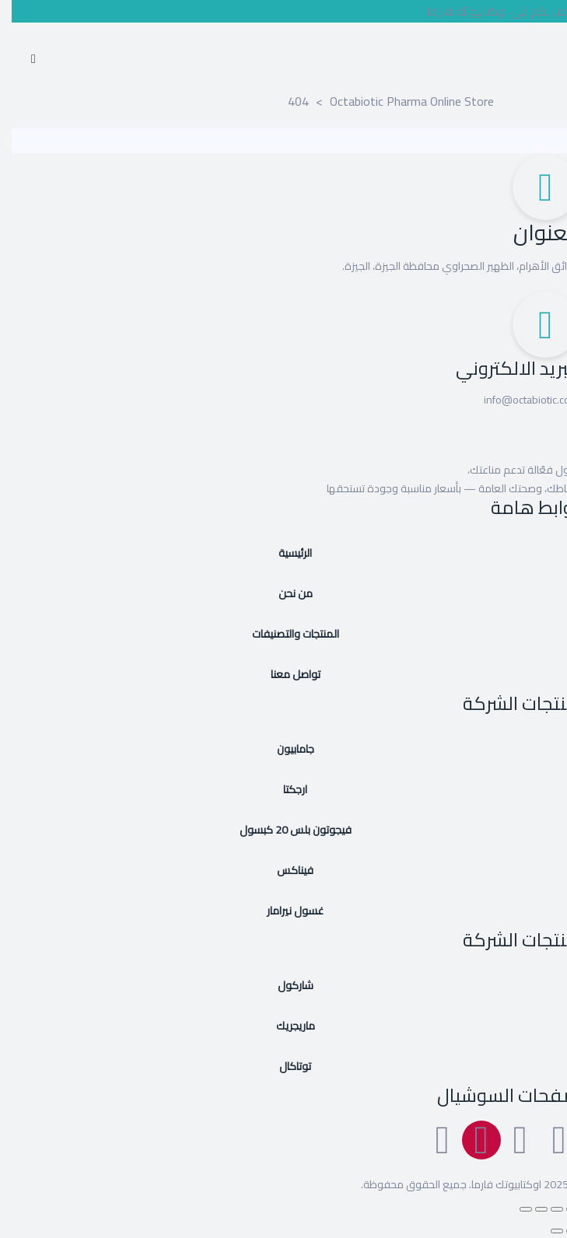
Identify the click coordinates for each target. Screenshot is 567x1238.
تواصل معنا (284, 674)
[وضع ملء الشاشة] (545, 1209)
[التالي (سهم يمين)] (545, 1231)
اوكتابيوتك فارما (495, 1184)
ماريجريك (283, 1026)
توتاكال (283, 1066)
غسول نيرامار (283, 911)
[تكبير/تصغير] (561, 1209)
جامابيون (284, 749)
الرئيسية (283, 553)
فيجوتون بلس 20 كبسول (284, 830)
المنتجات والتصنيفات (283, 634)
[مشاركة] (529, 1209)
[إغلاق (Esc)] (514, 1209)
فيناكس (283, 870)
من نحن (284, 593)
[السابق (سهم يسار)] (561, 1231)
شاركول (284, 985)
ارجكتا (283, 789)
